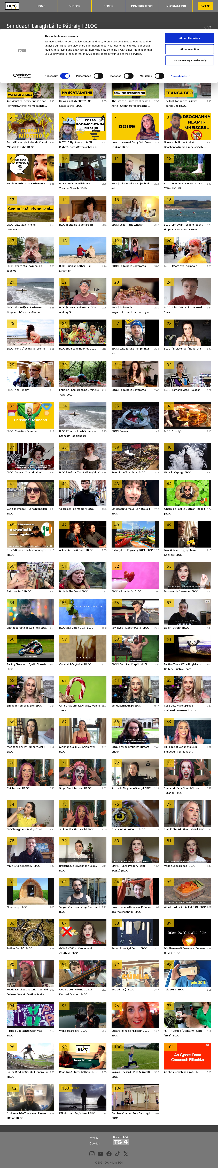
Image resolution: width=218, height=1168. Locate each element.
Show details (179, 46)
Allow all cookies (189, 8)
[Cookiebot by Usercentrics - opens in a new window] (22, 47)
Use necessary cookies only (190, 31)
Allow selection (189, 20)
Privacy (93, 1137)
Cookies (94, 1143)
